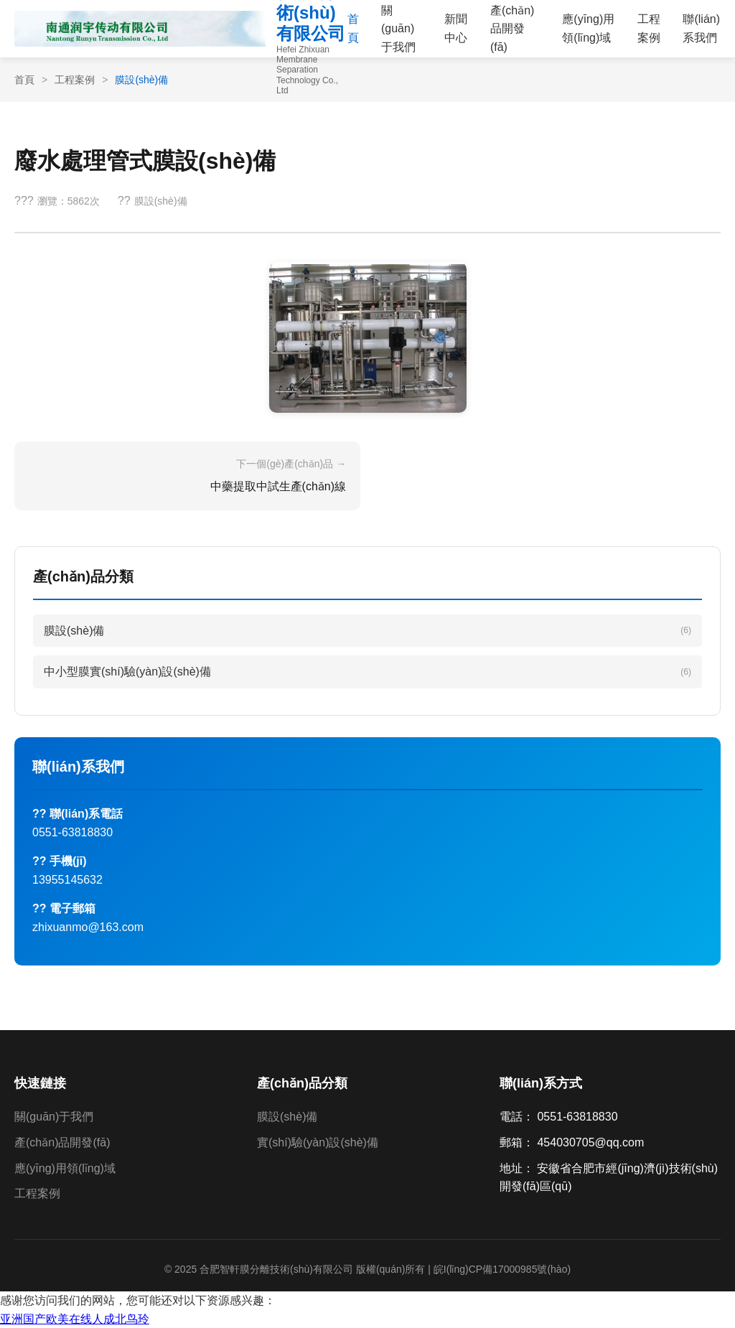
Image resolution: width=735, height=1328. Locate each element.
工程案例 (648, 28)
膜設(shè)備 (367, 630)
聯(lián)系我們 (701, 28)
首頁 (353, 28)
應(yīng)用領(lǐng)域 (588, 28)
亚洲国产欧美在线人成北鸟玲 (74, 1319)
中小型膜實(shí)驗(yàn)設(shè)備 (367, 672)
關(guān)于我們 (53, 1116)
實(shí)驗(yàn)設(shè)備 (317, 1142)
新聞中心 (455, 28)
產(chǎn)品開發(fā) (62, 1142)
